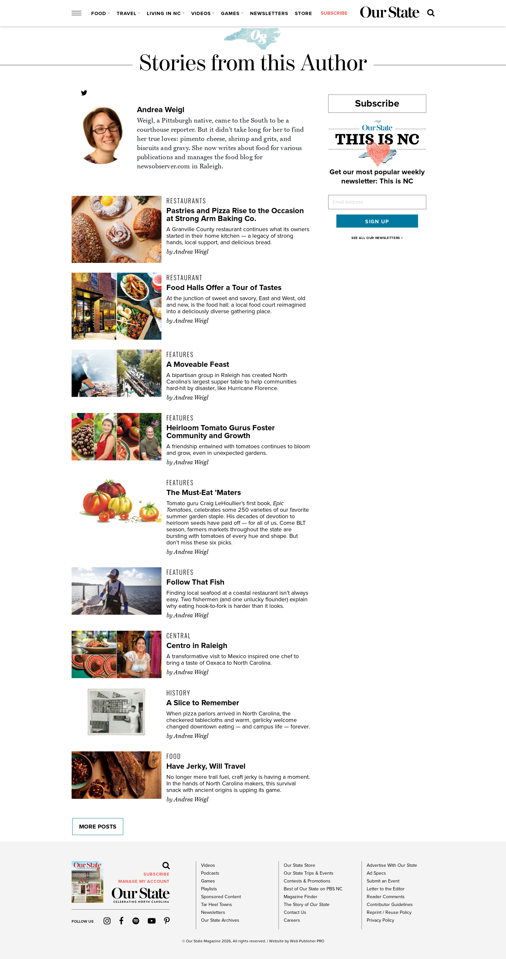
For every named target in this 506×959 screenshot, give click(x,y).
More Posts (97, 826)
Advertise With (392, 865)
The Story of (306, 904)
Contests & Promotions (307, 881)
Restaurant (184, 277)
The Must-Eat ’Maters (204, 492)
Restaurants (186, 200)
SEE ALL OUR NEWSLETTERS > (377, 238)
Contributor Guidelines (390, 904)
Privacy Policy (380, 920)
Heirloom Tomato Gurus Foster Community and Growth (220, 431)
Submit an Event (383, 881)
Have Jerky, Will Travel (206, 766)
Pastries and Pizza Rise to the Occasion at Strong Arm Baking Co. (235, 214)
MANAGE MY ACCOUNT (144, 881)
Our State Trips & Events (308, 873)
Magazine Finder (300, 896)
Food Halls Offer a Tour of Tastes (224, 287)
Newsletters (269, 13)
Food (98, 13)
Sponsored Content (221, 896)
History (178, 692)
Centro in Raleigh (197, 645)
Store (303, 13)
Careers (292, 920)
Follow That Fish (195, 582)
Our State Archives (220, 920)
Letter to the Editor (386, 889)
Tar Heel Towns (216, 904)
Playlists (209, 889)
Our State (194, 941)
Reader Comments (385, 896)
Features (180, 354)
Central (178, 635)
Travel (127, 13)
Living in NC (164, 13)
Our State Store (299, 865)
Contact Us (295, 912)
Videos (201, 13)
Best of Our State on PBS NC (313, 889)
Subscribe (377, 103)
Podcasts (210, 873)
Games (230, 13)
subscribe (333, 13)
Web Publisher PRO (307, 941)
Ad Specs (376, 873)
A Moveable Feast (197, 364)
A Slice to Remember (202, 703)
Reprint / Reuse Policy (389, 912)
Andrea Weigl (160, 109)
